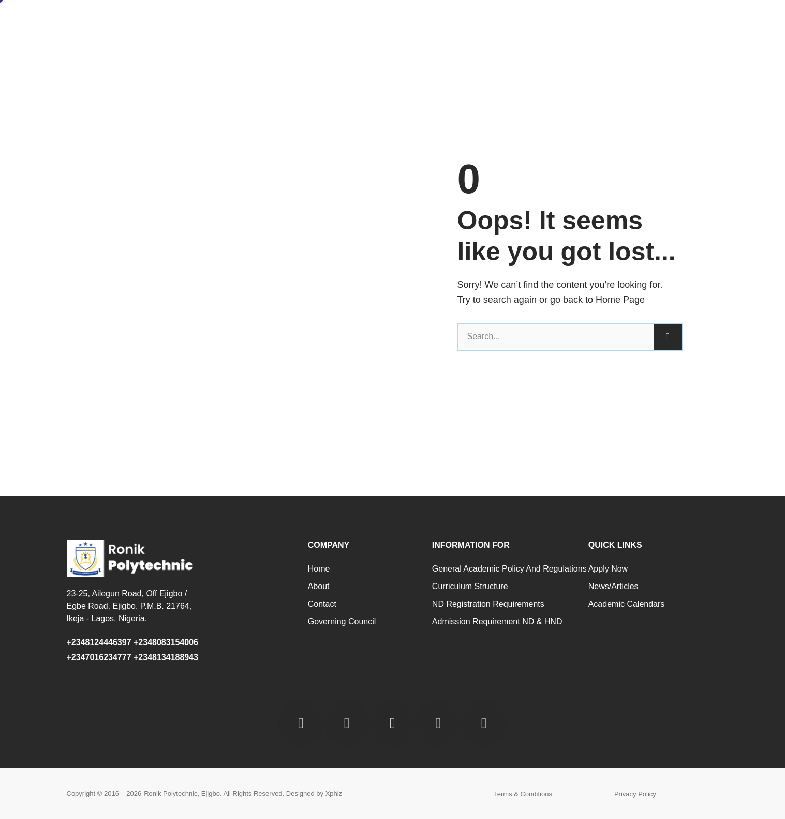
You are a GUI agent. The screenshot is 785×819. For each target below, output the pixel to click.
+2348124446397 (99, 642)
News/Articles (613, 586)
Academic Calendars (626, 603)
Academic (475, 22)
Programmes (585, 22)
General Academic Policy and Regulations (509, 568)
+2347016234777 (99, 657)
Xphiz (334, 793)
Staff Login (695, 22)
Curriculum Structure (470, 586)
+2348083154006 (168, 642)
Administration (410, 22)
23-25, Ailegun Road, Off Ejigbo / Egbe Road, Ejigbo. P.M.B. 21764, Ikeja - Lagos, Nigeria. (129, 606)
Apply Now (608, 568)
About (354, 22)
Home (313, 22)
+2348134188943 (166, 657)
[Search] (668, 337)
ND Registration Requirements (488, 603)
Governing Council (342, 621)
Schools (527, 22)
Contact (641, 22)
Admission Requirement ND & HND (497, 621)
